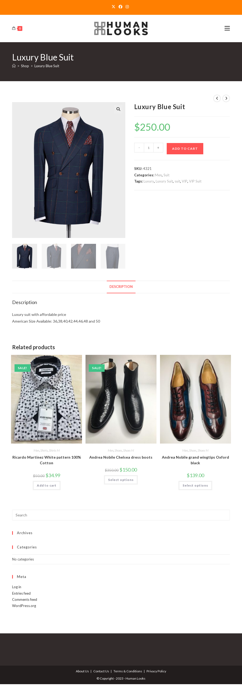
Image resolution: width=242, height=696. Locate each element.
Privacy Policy (156, 671)
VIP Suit (195, 181)
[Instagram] (127, 6)
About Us (82, 671)
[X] (114, 6)
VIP (184, 181)
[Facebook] (120, 6)
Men (158, 175)
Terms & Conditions (127, 671)
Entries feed (21, 593)
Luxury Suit (164, 181)
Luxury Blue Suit (46, 66)
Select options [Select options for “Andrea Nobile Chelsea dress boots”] (121, 479)
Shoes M (128, 450)
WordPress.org (24, 605)
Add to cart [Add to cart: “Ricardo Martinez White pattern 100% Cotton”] (46, 485)
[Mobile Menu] (227, 28)
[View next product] (226, 98)
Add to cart (185, 149)
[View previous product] (217, 98)
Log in (16, 586)
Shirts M (54, 450)
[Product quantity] (149, 147)
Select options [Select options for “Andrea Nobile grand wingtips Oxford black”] (195, 485)
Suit (166, 175)
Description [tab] (121, 286)
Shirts (44, 450)
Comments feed (24, 599)
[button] (118, 109)
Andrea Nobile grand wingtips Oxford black (195, 460)
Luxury (149, 181)
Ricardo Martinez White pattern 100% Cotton (46, 460)
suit (177, 181)
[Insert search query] (121, 514)
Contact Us (101, 671)
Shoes (118, 450)
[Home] (14, 66)
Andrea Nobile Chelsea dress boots (120, 457)
